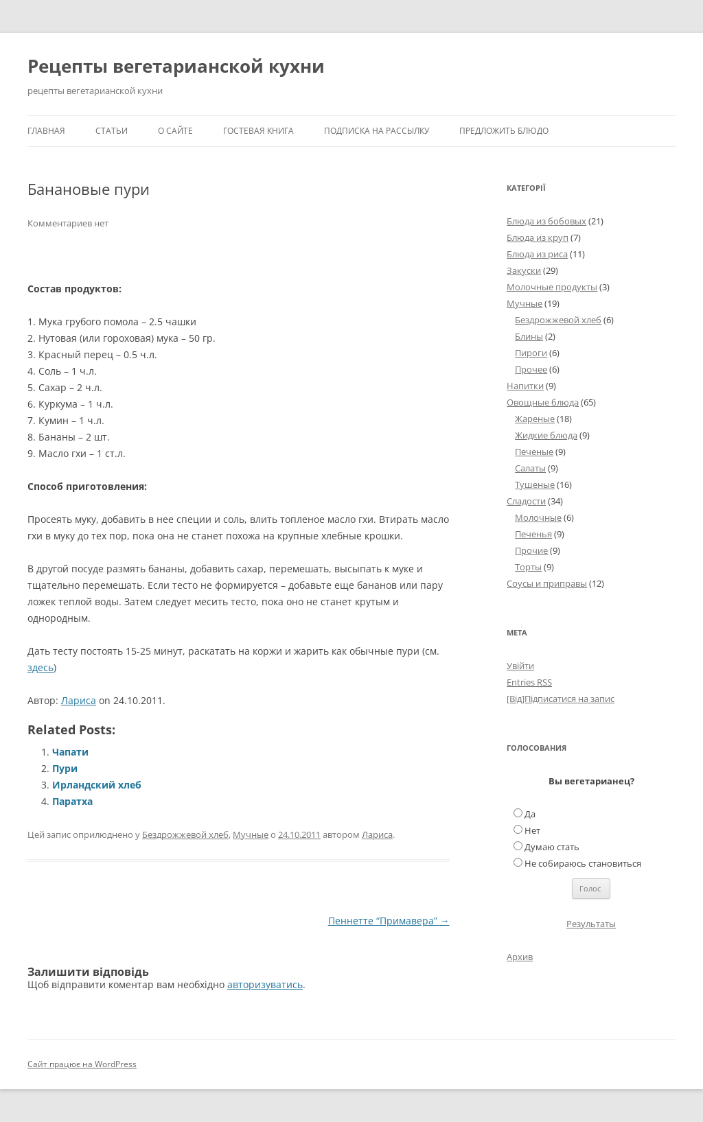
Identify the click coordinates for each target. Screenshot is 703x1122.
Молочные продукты (552, 287)
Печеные (534, 451)
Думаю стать (552, 847)
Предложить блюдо (504, 131)
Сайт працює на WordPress (82, 1064)
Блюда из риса (537, 254)
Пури (65, 768)
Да (530, 814)
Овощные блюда (543, 402)
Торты (528, 567)
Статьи (111, 131)
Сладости (526, 501)
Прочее (531, 369)
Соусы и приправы (547, 583)
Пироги (531, 353)
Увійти (520, 665)
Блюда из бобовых (546, 221)
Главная (46, 131)
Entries (529, 682)
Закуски (524, 270)
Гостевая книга (258, 131)
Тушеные (535, 484)
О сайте (175, 131)
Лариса (78, 700)
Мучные (250, 834)
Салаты (530, 468)
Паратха (72, 801)
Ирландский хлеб (96, 784)
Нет (532, 830)
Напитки (525, 385)
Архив (520, 956)
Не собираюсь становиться (583, 863)
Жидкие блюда (546, 435)
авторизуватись (265, 984)
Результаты (591, 924)
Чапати (70, 751)
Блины (529, 336)
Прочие (531, 550)
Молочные (538, 517)
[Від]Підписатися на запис (560, 698)
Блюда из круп (537, 237)
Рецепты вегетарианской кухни (176, 66)
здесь (40, 667)
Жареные (535, 418)
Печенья (533, 534)
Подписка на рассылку (376, 131)
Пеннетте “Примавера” (389, 920)
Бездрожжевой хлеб (185, 834)
